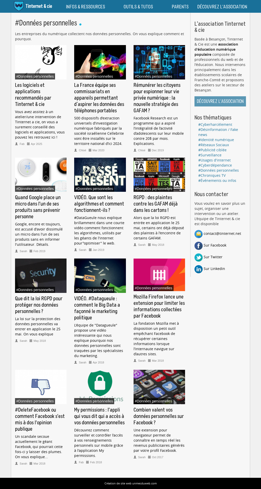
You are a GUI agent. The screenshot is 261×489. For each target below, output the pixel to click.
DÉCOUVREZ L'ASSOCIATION (222, 6)
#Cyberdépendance (215, 165)
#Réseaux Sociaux (213, 144)
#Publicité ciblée (212, 149)
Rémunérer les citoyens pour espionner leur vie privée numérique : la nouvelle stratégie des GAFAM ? (157, 98)
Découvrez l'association (220, 101)
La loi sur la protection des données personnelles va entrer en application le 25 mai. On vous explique (37, 326)
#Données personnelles (218, 170)
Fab (20, 143)
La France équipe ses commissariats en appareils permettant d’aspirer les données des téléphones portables (99, 98)
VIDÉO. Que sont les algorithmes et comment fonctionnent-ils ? (99, 204)
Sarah (21, 251)
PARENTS (180, 6)
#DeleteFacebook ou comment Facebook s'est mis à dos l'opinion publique (40, 419)
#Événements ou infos (217, 180)
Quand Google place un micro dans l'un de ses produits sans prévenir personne (38, 207)
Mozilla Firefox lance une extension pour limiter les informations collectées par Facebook (159, 306)
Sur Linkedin (209, 268)
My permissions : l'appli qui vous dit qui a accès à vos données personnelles (99, 416)
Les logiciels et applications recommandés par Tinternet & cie (33, 95)
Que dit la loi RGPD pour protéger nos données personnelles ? (38, 305)
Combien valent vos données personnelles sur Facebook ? (159, 416)
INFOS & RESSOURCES (85, 6)
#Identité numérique (216, 139)
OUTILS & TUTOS (138, 6)
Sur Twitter (208, 256)
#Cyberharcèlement (215, 124)
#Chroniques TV (212, 175)
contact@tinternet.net (217, 233)
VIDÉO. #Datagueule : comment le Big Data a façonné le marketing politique (97, 308)
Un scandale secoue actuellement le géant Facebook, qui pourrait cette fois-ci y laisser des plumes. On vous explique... (39, 446)
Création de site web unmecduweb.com (131, 483)
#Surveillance (209, 155)
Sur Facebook (210, 245)
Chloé (80, 150)
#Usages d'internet (214, 160)
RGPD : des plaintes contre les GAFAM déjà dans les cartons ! (156, 204)
